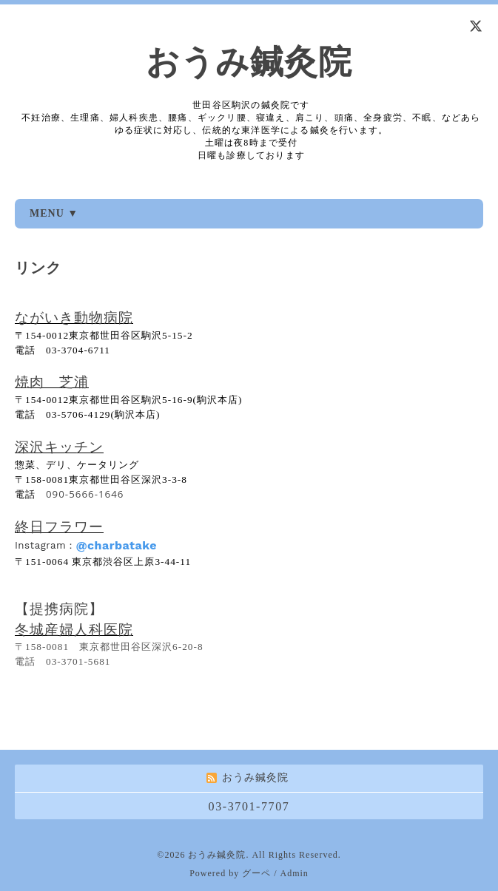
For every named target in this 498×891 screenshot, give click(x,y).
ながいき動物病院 (74, 317)
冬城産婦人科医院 (74, 629)
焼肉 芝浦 (52, 382)
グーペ (256, 873)
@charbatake (116, 545)
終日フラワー (59, 526)
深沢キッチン (59, 447)
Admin (294, 873)
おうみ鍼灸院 (249, 62)
